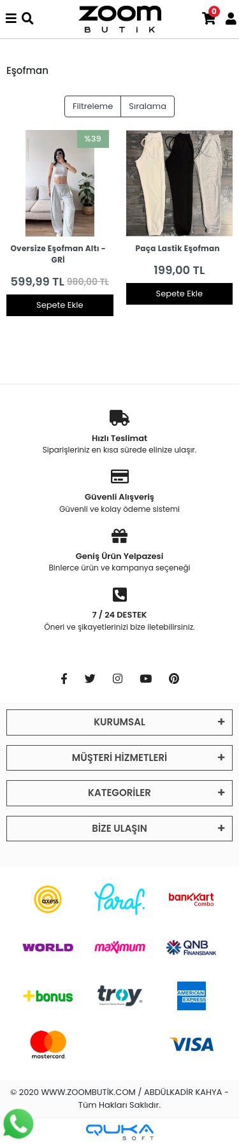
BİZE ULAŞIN (119, 828)
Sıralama (147, 106)
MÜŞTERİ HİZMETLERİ (119, 757)
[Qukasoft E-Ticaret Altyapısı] (120, 1132)
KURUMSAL (119, 722)
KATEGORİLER (119, 792)
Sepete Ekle (59, 305)
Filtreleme (93, 106)
